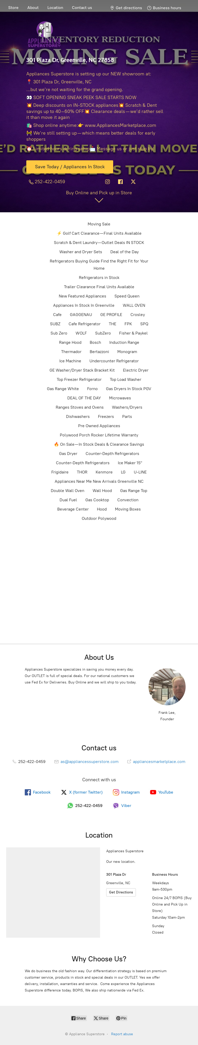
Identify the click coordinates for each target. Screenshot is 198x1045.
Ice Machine (70, 360)
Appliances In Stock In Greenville (83, 305)
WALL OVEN (134, 305)
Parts (127, 416)
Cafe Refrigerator (85, 323)
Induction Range (124, 342)
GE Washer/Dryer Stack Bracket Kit (82, 370)
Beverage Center (73, 509)
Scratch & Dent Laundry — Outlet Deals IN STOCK (99, 242)
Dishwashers (78, 416)
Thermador (71, 351)
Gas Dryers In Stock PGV (128, 388)
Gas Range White (63, 388)
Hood (102, 509)
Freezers (106, 416)
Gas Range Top (133, 490)
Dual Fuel (68, 499)
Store (13, 7)
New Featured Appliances (82, 296)
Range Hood (70, 342)
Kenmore (104, 472)
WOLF (81, 333)
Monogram (127, 351)
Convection (127, 499)
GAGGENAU (81, 314)
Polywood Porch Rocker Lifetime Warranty (99, 435)
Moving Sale (99, 224)
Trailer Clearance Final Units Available (99, 286)
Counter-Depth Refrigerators (112, 453)
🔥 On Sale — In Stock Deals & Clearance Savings (99, 444)
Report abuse (122, 1034)
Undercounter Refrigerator (114, 360)
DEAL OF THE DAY (84, 398)
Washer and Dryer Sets (80, 251)
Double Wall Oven (67, 490)
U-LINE (140, 472)
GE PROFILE (111, 314)
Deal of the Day (124, 251)
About (33, 7)
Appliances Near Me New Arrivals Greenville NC (99, 481)
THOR (82, 472)
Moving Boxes (128, 509)
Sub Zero (59, 333)
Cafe (57, 314)
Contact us (82, 7)
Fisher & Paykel (133, 333)
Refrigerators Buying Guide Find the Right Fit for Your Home (99, 265)
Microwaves (120, 398)
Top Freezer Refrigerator (79, 379)
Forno (92, 388)
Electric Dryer (135, 370)
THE (112, 323)
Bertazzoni (99, 351)
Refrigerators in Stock (99, 277)
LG (123, 472)
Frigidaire (60, 472)
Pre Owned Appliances (99, 425)
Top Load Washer (125, 379)
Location (55, 7)
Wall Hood (102, 490)
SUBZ (55, 323)
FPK (128, 323)
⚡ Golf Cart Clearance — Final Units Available (99, 233)
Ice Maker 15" (130, 462)
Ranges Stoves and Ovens (80, 407)
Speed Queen (126, 296)
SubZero (103, 333)
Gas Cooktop (97, 499)
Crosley (137, 314)
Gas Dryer (68, 453)
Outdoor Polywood (99, 518)
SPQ (144, 323)
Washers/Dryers (127, 407)
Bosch (95, 342)
